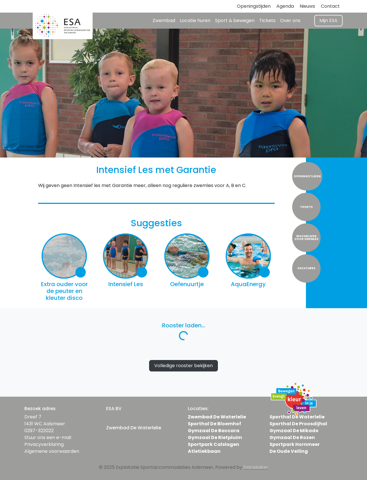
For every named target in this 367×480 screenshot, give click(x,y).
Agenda (285, 6)
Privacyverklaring (44, 444)
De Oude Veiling (289, 451)
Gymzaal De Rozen (292, 437)
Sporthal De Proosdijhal (298, 423)
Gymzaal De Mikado (294, 430)
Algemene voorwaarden (51, 451)
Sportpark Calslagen (213, 444)
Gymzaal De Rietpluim (215, 437)
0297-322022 (39, 430)
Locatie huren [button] (195, 20)
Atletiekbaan (204, 451)
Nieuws (307, 6)
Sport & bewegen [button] (235, 20)
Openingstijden (254, 6)
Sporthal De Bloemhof (214, 423)
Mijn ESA (328, 20)
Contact (330, 6)
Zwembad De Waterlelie (217, 417)
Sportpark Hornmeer (295, 444)
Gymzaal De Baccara (213, 430)
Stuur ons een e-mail (47, 437)
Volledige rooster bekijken (183, 365)
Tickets (267, 20)
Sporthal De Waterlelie (297, 417)
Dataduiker (255, 467)
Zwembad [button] (164, 20)
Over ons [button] (290, 20)
